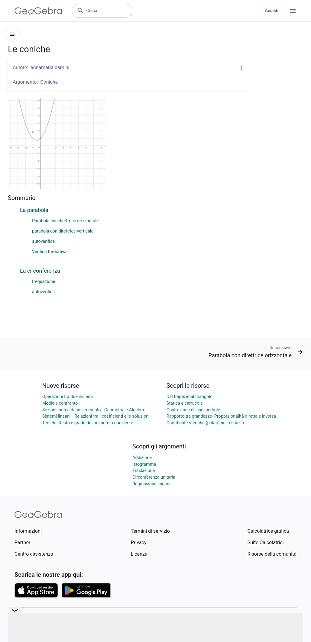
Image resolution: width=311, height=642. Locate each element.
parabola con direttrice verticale (62, 231)
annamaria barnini (50, 67)
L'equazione (43, 281)
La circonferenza (40, 271)
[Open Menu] (292, 10)
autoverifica (43, 241)
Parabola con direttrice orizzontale (65, 220)
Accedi (271, 10)
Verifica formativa (49, 251)
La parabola (34, 210)
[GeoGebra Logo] (38, 10)
